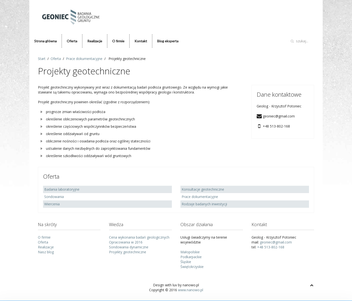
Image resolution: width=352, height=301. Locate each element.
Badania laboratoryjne (61, 189)
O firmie (118, 41)
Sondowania (54, 196)
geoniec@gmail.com (276, 242)
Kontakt (140, 41)
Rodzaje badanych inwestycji (204, 204)
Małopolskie (190, 252)
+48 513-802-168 (270, 247)
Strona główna (45, 41)
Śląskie (185, 261)
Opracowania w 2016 (126, 242)
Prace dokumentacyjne (200, 196)
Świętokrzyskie (192, 266)
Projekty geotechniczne (127, 252)
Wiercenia (52, 204)
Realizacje (94, 41)
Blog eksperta (167, 41)
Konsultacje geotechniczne (203, 189)
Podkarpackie (191, 257)
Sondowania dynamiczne (128, 247)
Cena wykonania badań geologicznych (139, 237)
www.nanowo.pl (190, 290)
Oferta (72, 41)
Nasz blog (46, 252)
